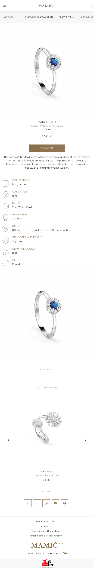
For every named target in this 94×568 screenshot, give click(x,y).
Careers (45, 526)
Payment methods (45, 522)
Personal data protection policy (45, 536)
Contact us (47, 148)
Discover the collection (39, 17)
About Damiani (66, 17)
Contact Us (87, 17)
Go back (7, 17)
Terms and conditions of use (45, 531)
